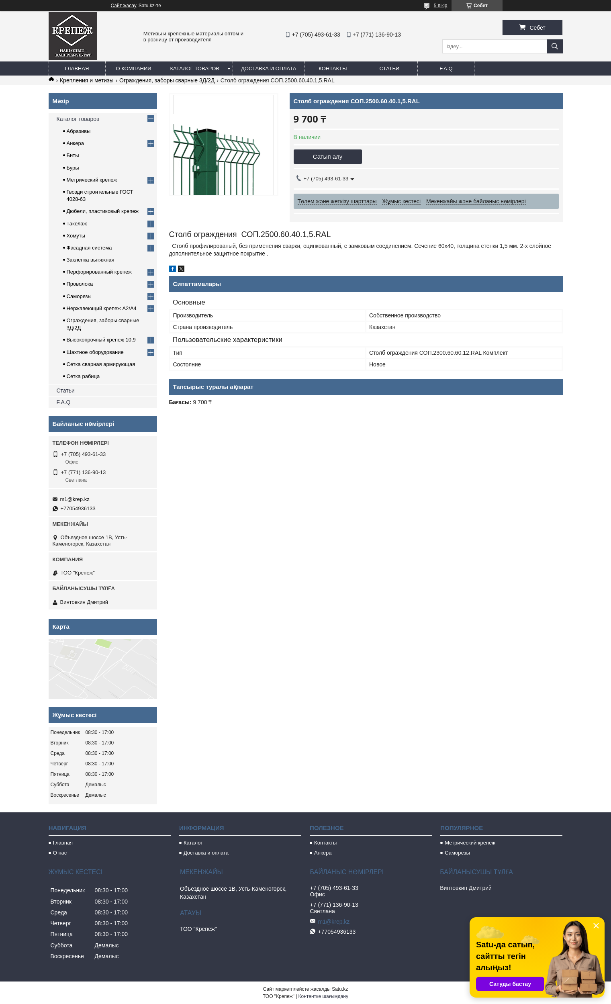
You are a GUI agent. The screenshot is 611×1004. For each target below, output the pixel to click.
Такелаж (77, 224)
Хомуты (76, 236)
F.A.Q (446, 68)
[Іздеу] (555, 46)
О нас (60, 853)
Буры (73, 168)
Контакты (333, 68)
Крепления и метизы (87, 80)
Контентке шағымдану (323, 996)
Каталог (193, 843)
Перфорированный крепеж (99, 272)
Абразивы (79, 131)
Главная (77, 68)
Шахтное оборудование (95, 352)
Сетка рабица (83, 376)
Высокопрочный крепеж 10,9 (101, 340)
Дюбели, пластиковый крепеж (103, 211)
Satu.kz (340, 989)
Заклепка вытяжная (90, 260)
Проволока (80, 284)
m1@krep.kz (75, 499)
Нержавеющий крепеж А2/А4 (102, 308)
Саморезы (79, 296)
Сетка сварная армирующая (101, 364)
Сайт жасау (124, 5)
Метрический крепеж (92, 180)
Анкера (75, 143)
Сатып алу (328, 156)
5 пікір (441, 5)
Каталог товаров (195, 68)
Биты (73, 155)
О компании (133, 68)
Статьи (389, 68)
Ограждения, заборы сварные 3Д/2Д (167, 80)
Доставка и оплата (268, 68)
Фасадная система (89, 248)
